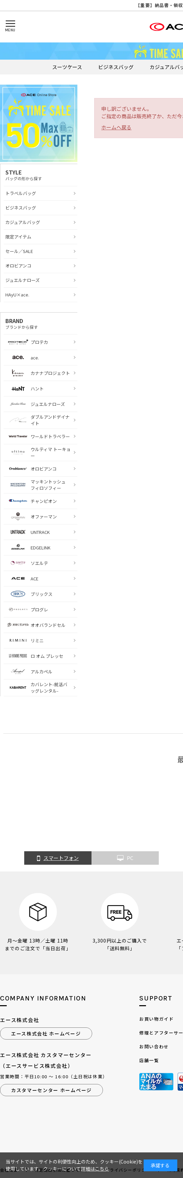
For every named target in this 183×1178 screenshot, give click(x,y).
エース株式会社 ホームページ (46, 1033)
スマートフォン (58, 858)
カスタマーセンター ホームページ (51, 1090)
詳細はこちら (95, 1168)
